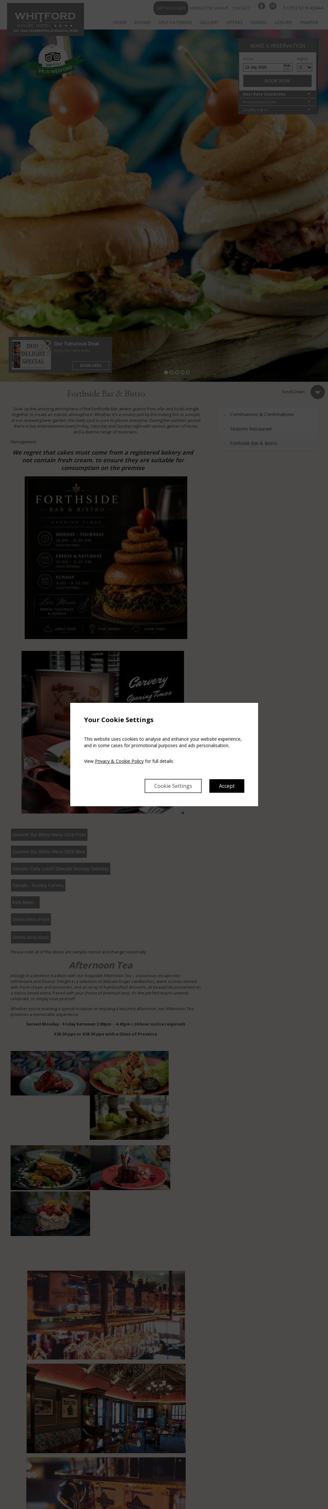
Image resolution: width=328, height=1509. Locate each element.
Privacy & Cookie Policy (119, 761)
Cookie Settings (173, 785)
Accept (227, 785)
